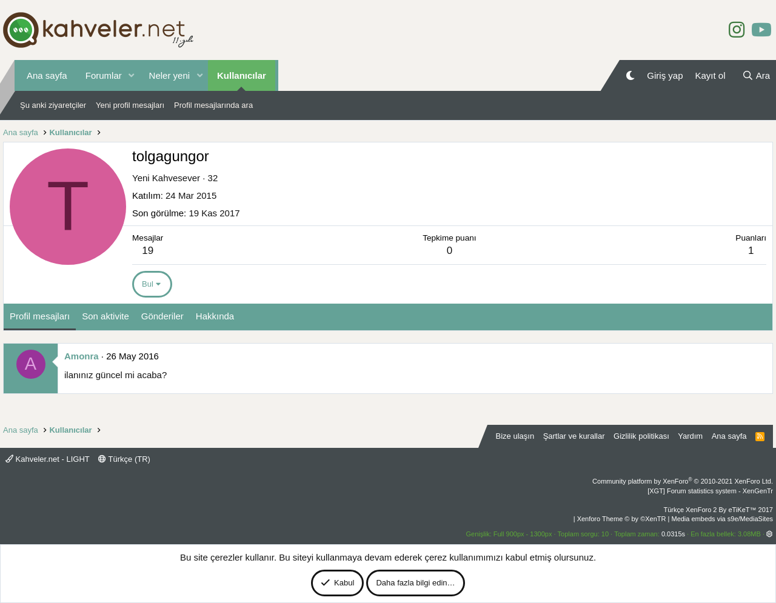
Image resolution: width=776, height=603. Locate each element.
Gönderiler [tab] (162, 316)
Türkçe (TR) (124, 459)
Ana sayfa (47, 75)
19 (147, 250)
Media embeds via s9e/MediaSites (722, 518)
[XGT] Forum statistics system (710, 491)
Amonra (81, 356)
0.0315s (673, 534)
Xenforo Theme (621, 518)
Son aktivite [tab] (105, 316)
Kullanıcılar (241, 75)
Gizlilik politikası (641, 436)
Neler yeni (169, 75)
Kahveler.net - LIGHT (47, 459)
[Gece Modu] (630, 75)
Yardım (690, 436)
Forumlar (103, 75)
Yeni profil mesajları (130, 105)
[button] (131, 75)
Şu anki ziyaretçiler (53, 105)
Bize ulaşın (515, 436)
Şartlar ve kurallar (574, 436)
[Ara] (756, 75)
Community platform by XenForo (682, 481)
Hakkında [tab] (215, 316)
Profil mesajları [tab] (40, 316)
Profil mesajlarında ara (213, 105)
